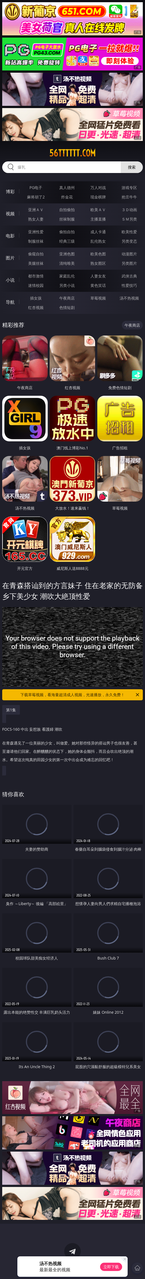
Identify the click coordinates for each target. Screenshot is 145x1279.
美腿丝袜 (36, 263)
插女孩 (36, 298)
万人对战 (98, 187)
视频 (10, 214)
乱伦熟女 (98, 241)
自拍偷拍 (67, 209)
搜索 (132, 167)
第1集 (11, 709)
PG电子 (35, 187)
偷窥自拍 (36, 253)
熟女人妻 (36, 219)
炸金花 (67, 197)
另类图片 (129, 263)
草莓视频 (98, 298)
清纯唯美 (67, 263)
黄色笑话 (98, 285)
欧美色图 (98, 253)
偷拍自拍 (67, 231)
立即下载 (111, 1266)
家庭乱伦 (67, 276)
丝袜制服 (67, 219)
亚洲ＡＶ (36, 209)
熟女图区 (98, 263)
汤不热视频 (129, 298)
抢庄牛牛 (129, 197)
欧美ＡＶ (98, 209)
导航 (10, 302)
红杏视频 (36, 307)
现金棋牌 (98, 197)
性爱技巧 (129, 285)
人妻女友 (98, 276)
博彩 (10, 191)
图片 (10, 258)
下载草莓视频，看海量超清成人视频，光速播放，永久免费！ (80, 694)
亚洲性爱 (36, 231)
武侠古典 (129, 276)
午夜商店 (67, 298)
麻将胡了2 (36, 197)
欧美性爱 (129, 231)
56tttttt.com (72, 153)
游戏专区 (129, 187)
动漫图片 (129, 253)
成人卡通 (98, 231)
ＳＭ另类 (129, 219)
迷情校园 (36, 285)
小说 (10, 280)
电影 (10, 236)
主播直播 (98, 219)
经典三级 (67, 241)
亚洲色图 (67, 253)
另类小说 (67, 285)
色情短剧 (67, 307)
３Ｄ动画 (129, 209)
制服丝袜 (36, 241)
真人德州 (67, 187)
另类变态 (129, 241)
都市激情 (36, 276)
